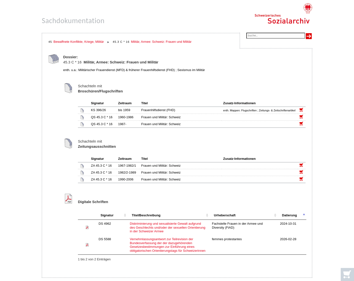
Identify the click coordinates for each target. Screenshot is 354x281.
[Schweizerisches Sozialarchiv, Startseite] (283, 13)
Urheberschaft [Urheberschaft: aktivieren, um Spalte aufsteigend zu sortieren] (225, 215)
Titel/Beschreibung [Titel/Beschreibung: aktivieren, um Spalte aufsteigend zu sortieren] (146, 215)
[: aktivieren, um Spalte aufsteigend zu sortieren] (87, 215)
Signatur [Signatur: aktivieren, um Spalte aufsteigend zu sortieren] (107, 215)
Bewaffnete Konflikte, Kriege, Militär (79, 42)
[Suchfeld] (275, 36)
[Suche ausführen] (309, 36)
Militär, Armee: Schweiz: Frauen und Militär (161, 42)
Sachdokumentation (73, 20)
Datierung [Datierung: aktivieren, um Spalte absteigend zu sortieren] (289, 215)
